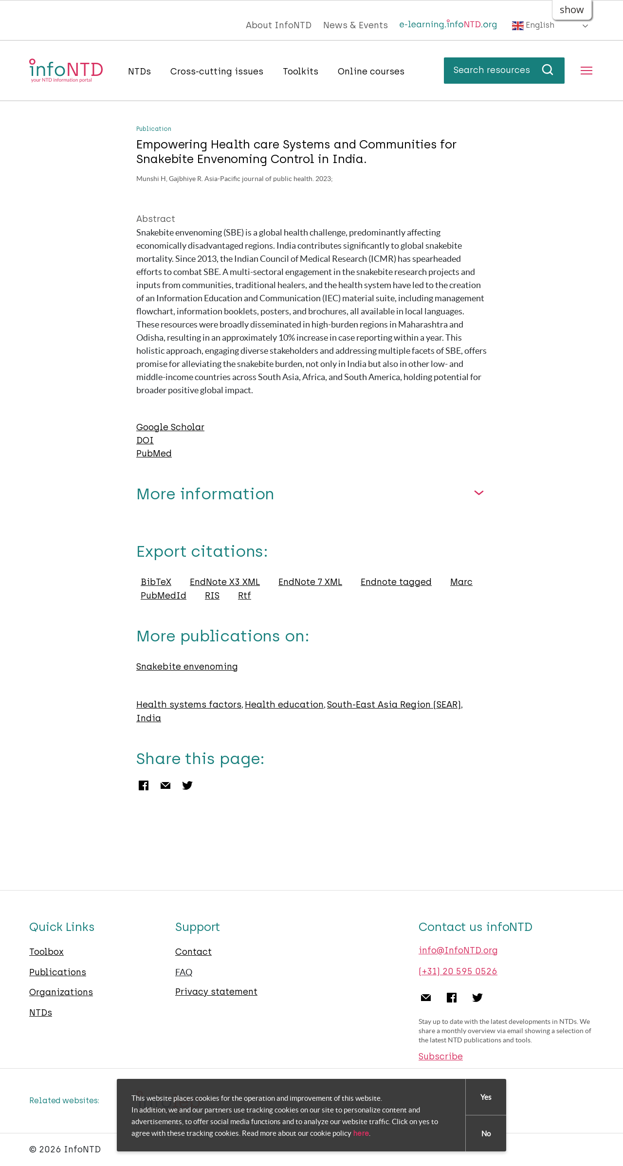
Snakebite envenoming (187, 666)
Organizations (61, 992)
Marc (461, 582)
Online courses (371, 71)
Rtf (244, 595)
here (361, 1134)
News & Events (355, 25)
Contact (193, 952)
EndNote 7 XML (310, 582)
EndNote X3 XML (225, 582)
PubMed (154, 453)
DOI (145, 440)
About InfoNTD (279, 25)
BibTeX (156, 582)
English (533, 26)
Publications (57, 972)
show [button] (572, 9)
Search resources (504, 70)
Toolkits (300, 71)
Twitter (187, 785)
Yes (486, 1098)
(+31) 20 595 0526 (458, 971)
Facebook (143, 785)
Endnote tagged (396, 582)
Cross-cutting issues (216, 71)
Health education (284, 704)
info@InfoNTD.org (458, 950)
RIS (212, 595)
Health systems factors (188, 704)
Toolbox (46, 952)
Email (165, 785)
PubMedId (163, 595)
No (486, 1134)
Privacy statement (216, 991)
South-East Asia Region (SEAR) (394, 704)
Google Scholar (170, 427)
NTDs (139, 71)
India (148, 718)
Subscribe (441, 1056)
